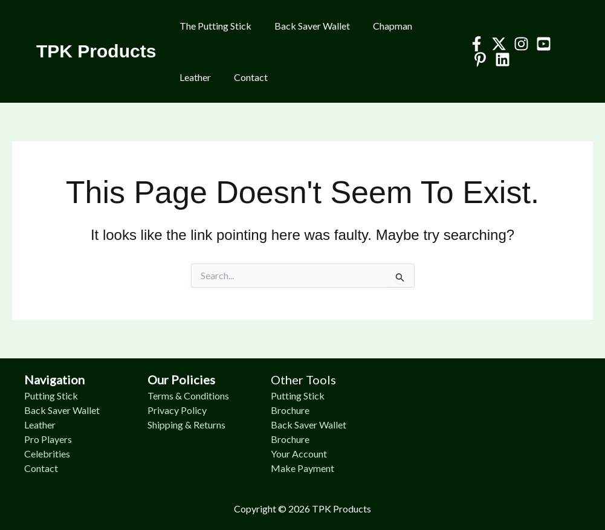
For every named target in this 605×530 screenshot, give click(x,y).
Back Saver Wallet (307, 25)
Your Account (299, 453)
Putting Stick (51, 395)
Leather (193, 77)
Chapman (383, 25)
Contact (245, 77)
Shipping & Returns (186, 424)
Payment (315, 468)
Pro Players (48, 439)
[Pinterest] (476, 59)
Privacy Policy (177, 410)
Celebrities (47, 453)
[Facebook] (472, 43)
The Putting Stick (214, 25)
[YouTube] (540, 43)
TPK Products (96, 51)
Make (284, 468)
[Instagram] (517, 43)
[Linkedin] (498, 59)
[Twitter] (495, 43)
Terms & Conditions (188, 395)
